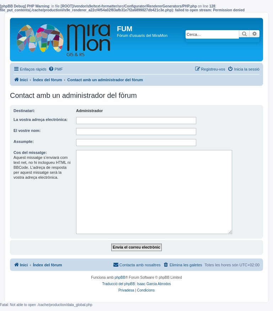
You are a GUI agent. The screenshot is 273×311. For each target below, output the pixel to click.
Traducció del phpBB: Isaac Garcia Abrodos (136, 284)
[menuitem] (55, 69)
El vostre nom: (27, 130)
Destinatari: (24, 111)
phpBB (119, 277)
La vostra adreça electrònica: (41, 119)
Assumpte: (24, 141)
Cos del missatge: (30, 152)
